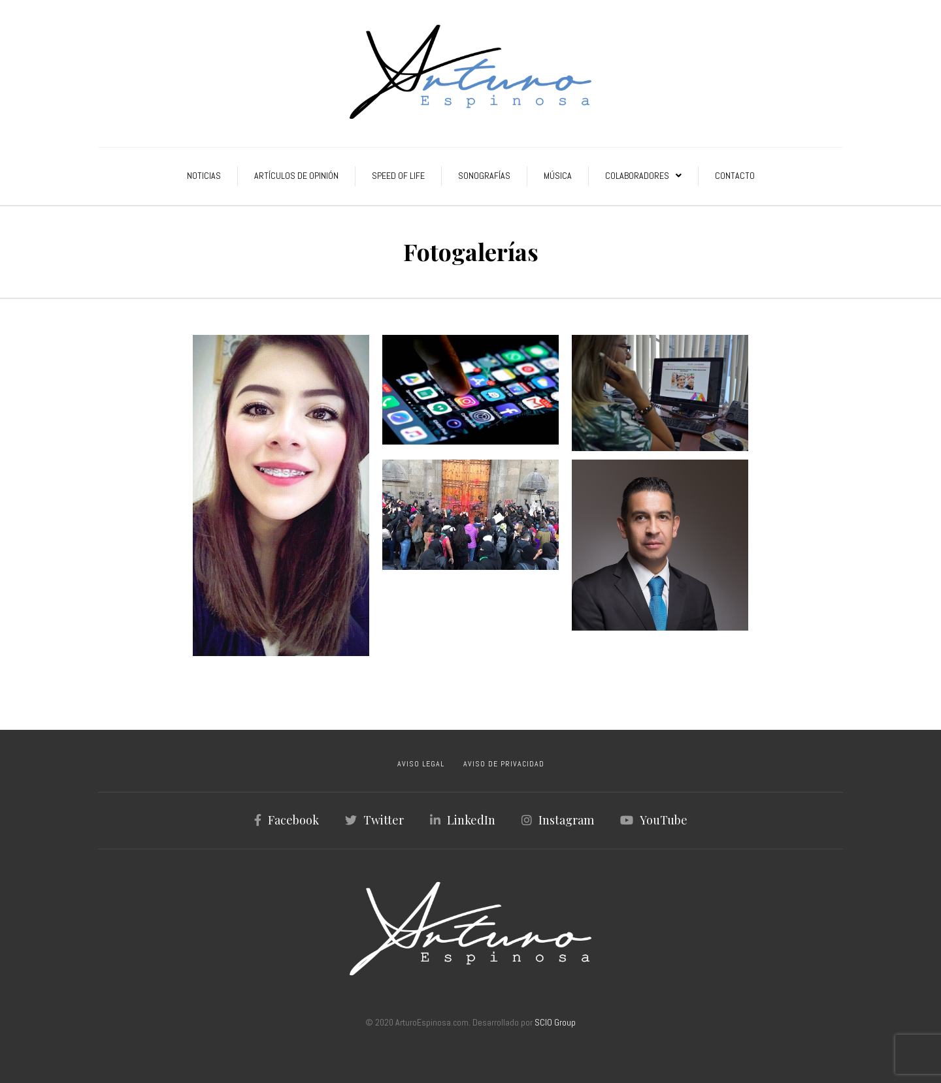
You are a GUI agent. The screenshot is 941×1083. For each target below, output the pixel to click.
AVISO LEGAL (420, 764)
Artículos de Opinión (296, 175)
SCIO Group (555, 1022)
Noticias (204, 175)
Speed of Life (398, 175)
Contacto (735, 175)
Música (558, 175)
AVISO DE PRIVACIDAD (503, 764)
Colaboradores (637, 175)
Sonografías (484, 175)
